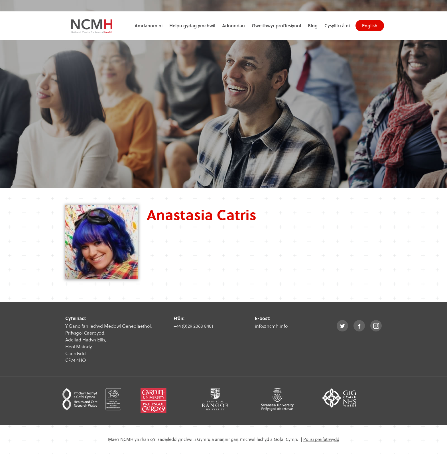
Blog (313, 25)
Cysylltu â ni (337, 25)
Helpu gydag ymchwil (192, 25)
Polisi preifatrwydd (321, 439)
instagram (376, 325)
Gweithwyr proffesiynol (276, 25)
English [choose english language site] (369, 25)
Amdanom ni (148, 25)
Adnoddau (233, 25)
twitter (342, 325)
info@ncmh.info (271, 326)
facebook (359, 325)
